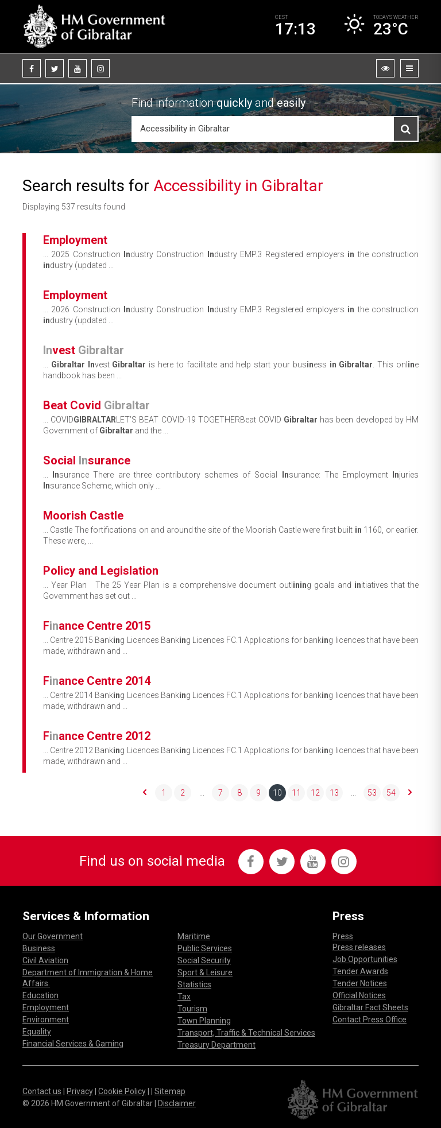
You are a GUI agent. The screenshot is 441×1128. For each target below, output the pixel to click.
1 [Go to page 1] (163, 792)
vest (83, 350)
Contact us (41, 1091)
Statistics (194, 984)
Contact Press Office (369, 1019)
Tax (184, 996)
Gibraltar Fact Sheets (370, 1007)
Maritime (193, 936)
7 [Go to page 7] (220, 792)
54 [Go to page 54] (391, 792)
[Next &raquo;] (410, 792)
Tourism (192, 1008)
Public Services (204, 948)
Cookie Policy (122, 1091)
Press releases (359, 947)
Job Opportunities (364, 959)
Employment (75, 240)
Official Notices (359, 995)
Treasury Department (216, 1044)
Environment (45, 1019)
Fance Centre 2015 (96, 626)
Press (342, 936)
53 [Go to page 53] (372, 792)
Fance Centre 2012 (96, 736)
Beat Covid (96, 405)
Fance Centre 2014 (96, 681)
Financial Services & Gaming (72, 1043)
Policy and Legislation (100, 570)
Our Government (52, 936)
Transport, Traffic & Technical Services (246, 1032)
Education (40, 995)
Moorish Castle (83, 515)
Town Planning (204, 1020)
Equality (36, 1031)
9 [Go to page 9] (258, 792)
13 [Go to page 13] (334, 792)
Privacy (80, 1091)
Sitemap (169, 1091)
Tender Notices (359, 983)
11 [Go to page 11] (296, 792)
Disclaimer (177, 1103)
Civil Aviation (45, 960)
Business (38, 948)
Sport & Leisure (205, 972)
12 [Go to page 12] (315, 792)
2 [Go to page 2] (182, 792)
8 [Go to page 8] (239, 792)
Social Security (204, 960)
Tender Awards (360, 971)
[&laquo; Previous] (144, 792)
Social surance (86, 460)
